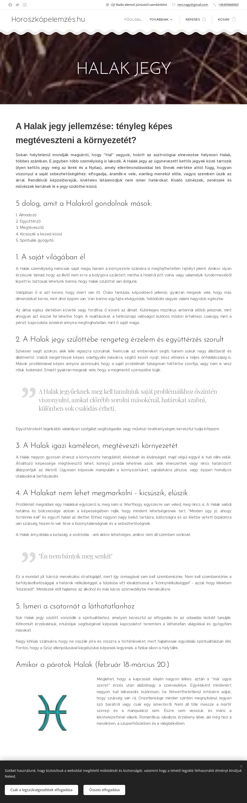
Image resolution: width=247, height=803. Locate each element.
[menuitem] (135, 20)
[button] (196, 20)
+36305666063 (228, 4)
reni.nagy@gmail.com (192, 4)
